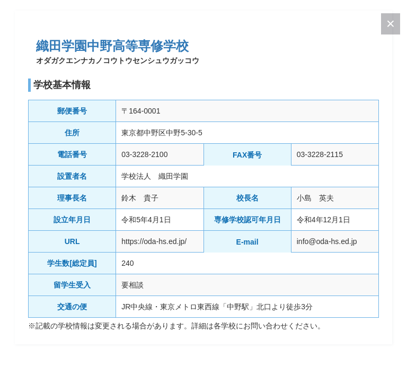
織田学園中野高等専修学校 (112, 46)
